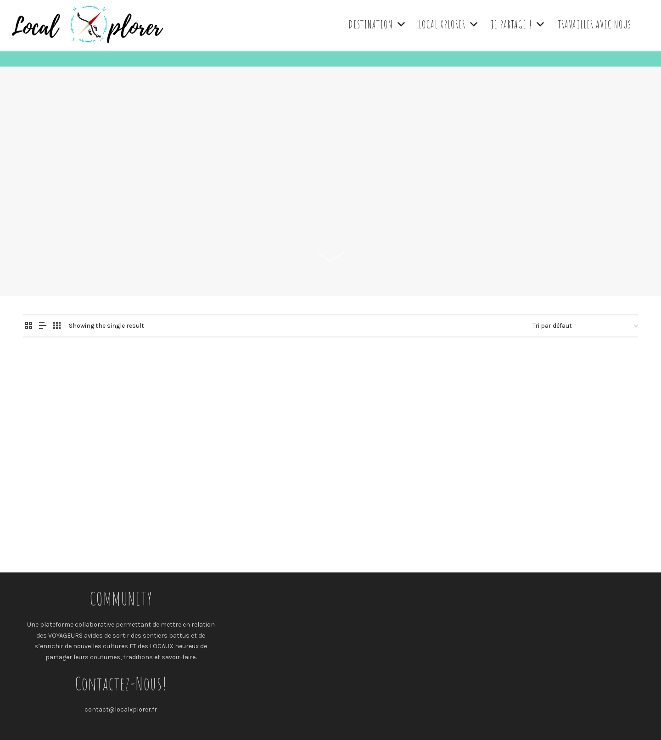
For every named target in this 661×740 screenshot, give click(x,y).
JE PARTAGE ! (518, 24)
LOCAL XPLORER (449, 24)
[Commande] (585, 326)
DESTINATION (377, 24)
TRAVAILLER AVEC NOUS (594, 24)
